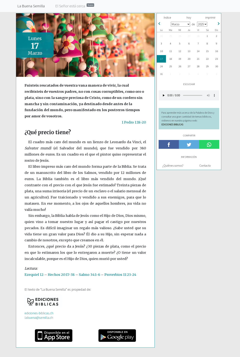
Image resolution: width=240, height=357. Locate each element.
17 (161, 59)
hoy (189, 17)
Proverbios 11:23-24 (120, 274)
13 (189, 51)
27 (189, 36)
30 (216, 66)
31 (161, 74)
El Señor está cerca (74, 5)
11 (170, 51)
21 (198, 59)
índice (167, 17)
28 (198, 36)
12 (179, 51)
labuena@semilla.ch (39, 317)
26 (179, 36)
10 (161, 51)
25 (170, 36)
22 (207, 59)
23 (216, 59)
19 (179, 59)
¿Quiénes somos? (172, 165)
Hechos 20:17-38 (61, 274)
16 (216, 51)
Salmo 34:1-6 (89, 274)
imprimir (210, 17)
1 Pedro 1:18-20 (134, 122)
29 (207, 66)
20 (189, 59)
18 (170, 59)
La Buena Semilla (31, 5)
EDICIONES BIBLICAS (172, 124)
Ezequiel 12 (34, 274)
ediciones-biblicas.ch (39, 313)
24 (161, 36)
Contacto (205, 165)
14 (198, 51)
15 (207, 51)
